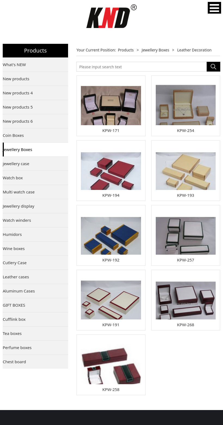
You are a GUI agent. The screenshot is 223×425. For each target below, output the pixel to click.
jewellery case (16, 163)
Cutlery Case (15, 262)
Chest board (14, 361)
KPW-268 (185, 324)
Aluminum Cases (19, 291)
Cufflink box (14, 319)
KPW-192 (111, 260)
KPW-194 (111, 195)
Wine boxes (14, 248)
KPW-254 (185, 130)
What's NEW (14, 64)
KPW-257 (185, 260)
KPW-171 (111, 130)
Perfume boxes (17, 347)
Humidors (12, 234)
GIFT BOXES (14, 305)
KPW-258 (111, 389)
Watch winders (17, 220)
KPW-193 (185, 195)
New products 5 (18, 107)
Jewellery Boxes (17, 149)
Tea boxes (12, 333)
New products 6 (18, 121)
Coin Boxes (13, 135)
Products (126, 50)
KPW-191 (111, 324)
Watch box (13, 177)
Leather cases (16, 276)
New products (16, 78)
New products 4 (18, 93)
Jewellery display (18, 206)
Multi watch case (19, 192)
